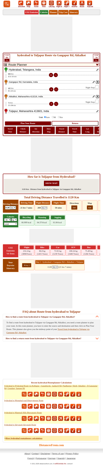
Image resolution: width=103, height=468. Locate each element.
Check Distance (23, 130)
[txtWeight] (7, 219)
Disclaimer (45, 453)
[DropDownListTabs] (51, 65)
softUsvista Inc (60, 464)
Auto (48, 117)
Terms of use (58, 453)
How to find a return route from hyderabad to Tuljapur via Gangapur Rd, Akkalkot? (43, 338)
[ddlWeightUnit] (14, 219)
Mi (55, 117)
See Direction (35, 130)
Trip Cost (63, 12)
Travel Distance (61, 130)
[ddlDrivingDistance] (13, 207)
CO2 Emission (31, 12)
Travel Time (10, 130)
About (27, 453)
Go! (74, 208)
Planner (53, 12)
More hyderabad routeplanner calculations (24, 438)
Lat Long (87, 130)
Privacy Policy (72, 453)
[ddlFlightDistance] (44, 208)
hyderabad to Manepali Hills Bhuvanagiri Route (23, 413)
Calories (44, 12)
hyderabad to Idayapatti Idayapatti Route (20, 425)
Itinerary (74, 12)
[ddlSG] (10, 223)
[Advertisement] (51, 33)
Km (61, 117)
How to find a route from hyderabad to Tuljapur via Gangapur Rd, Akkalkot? (40, 317)
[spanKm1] (55, 267)
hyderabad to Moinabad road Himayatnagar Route (23, 401)
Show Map (49, 130)
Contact (35, 453)
